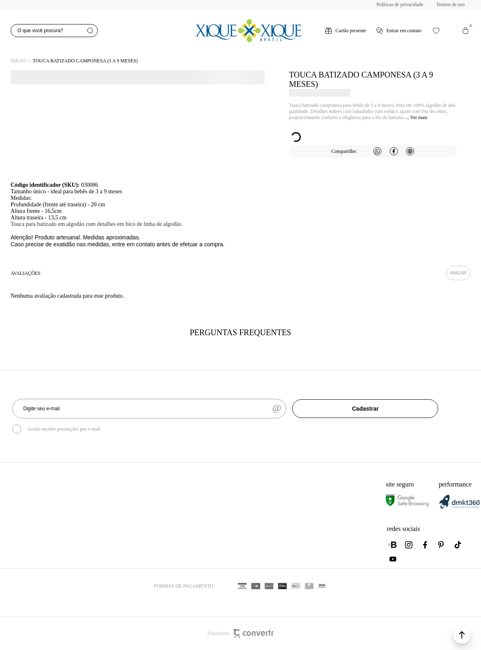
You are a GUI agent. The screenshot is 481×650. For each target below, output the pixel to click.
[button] (462, 635)
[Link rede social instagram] (409, 545)
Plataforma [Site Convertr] (240, 633)
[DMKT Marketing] (459, 507)
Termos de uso (450, 4)
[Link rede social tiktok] (458, 545)
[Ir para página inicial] (18, 61)
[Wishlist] (436, 30)
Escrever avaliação (458, 273)
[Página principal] (248, 30)
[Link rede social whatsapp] (393, 545)
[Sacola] (465, 30)
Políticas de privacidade (400, 4)
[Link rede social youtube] (393, 559)
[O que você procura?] (54, 30)
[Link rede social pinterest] (442, 545)
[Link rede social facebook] (425, 545)
